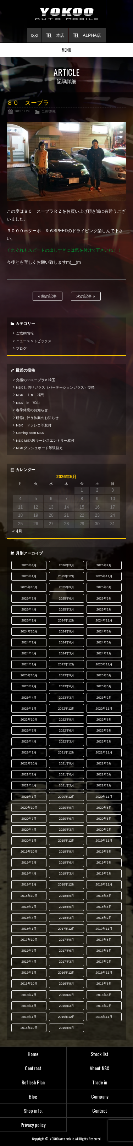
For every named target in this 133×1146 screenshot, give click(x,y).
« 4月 (17, 531)
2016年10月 (29, 983)
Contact (99, 1110)
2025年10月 (29, 587)
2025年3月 (66, 609)
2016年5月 (104, 995)
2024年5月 (104, 642)
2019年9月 (66, 851)
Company (99, 1096)
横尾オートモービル (66, 14)
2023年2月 (104, 697)
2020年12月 (66, 796)
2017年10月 (29, 939)
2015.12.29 (22, 111)
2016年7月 (29, 995)
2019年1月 (29, 884)
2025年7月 (29, 598)
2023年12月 (66, 664)
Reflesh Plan (33, 1082)
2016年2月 (104, 1006)
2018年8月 (104, 896)
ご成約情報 (48, 111)
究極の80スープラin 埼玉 (35, 380)
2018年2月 (104, 917)
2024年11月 (103, 620)
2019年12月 (66, 840)
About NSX (99, 1068)
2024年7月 (29, 642)
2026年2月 (104, 565)
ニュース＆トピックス (33, 341)
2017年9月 (66, 939)
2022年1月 (29, 752)
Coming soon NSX (30, 433)
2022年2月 (104, 741)
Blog (33, 1096)
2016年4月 (29, 1006)
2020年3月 (66, 829)
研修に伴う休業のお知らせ (37, 418)
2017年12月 (66, 928)
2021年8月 (104, 763)
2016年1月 (29, 1017)
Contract (33, 1068)
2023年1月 (29, 708)
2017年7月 (29, 950)
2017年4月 (29, 961)
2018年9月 (66, 896)
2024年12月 (66, 620)
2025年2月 (104, 609)
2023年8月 (104, 675)
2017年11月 (103, 928)
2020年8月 (104, 807)
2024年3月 (66, 653)
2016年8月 (104, 983)
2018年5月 (104, 907)
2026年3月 (66, 565)
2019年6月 (66, 862)
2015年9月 (66, 1028)
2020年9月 (66, 807)
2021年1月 (29, 796)
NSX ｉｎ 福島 (30, 395)
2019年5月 (104, 862)
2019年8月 (104, 851)
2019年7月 (29, 862)
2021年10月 (29, 763)
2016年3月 (66, 1006)
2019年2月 (104, 873)
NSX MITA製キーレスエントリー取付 (45, 440)
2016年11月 (103, 972)
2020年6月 (66, 818)
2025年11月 (103, 576)
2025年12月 (66, 576)
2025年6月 (66, 598)
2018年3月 (66, 917)
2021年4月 (29, 785)
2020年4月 (29, 829)
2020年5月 (104, 818)
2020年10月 (29, 807)
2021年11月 (103, 752)
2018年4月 (29, 917)
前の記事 (47, 296)
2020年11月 (103, 796)
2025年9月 (66, 587)
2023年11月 (103, 664)
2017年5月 (104, 950)
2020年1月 (29, 840)
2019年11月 (103, 840)
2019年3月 (66, 873)
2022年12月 (66, 708)
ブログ (21, 348)
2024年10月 (29, 631)
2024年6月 (66, 642)
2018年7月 (29, 907)
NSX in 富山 (28, 403)
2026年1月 (29, 576)
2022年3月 (66, 741)
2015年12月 (66, 1017)
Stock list (100, 1054)
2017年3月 (66, 961)
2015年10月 (29, 1028)
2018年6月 (66, 907)
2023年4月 (29, 697)
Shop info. (33, 1110)
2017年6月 (66, 950)
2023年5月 (104, 686)
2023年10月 (29, 675)
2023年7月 (29, 686)
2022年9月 (66, 719)
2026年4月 (29, 565)
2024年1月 (29, 664)
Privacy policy (33, 1124)
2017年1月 (29, 972)
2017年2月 (104, 961)
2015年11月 (103, 1017)
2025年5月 (104, 598)
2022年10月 (29, 719)
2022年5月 (104, 730)
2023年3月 (66, 697)
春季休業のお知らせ (32, 410)
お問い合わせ (34, 35)
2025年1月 (29, 620)
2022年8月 (104, 719)
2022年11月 (103, 708)
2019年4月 (29, 873)
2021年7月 (29, 774)
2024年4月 (29, 653)
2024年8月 (104, 631)
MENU (66, 50)
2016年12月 (66, 972)
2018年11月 (103, 884)
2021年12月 (66, 752)
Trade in (99, 1082)
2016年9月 (66, 983)
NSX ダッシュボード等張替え (39, 448)
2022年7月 (29, 730)
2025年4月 (29, 609)
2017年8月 (104, 939)
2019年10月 (29, 851)
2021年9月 (66, 763)
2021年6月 (66, 774)
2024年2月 (104, 653)
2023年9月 (66, 675)
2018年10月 (29, 896)
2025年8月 (104, 587)
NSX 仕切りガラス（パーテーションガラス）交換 (55, 387)
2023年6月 (66, 686)
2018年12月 (66, 884)
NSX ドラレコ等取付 (33, 425)
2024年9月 (66, 631)
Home (33, 1054)
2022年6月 (66, 730)
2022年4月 (29, 741)
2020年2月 (104, 829)
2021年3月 (66, 785)
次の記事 (85, 296)
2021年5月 (104, 774)
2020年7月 (29, 818)
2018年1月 (29, 928)
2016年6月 (66, 995)
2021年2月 (104, 785)
